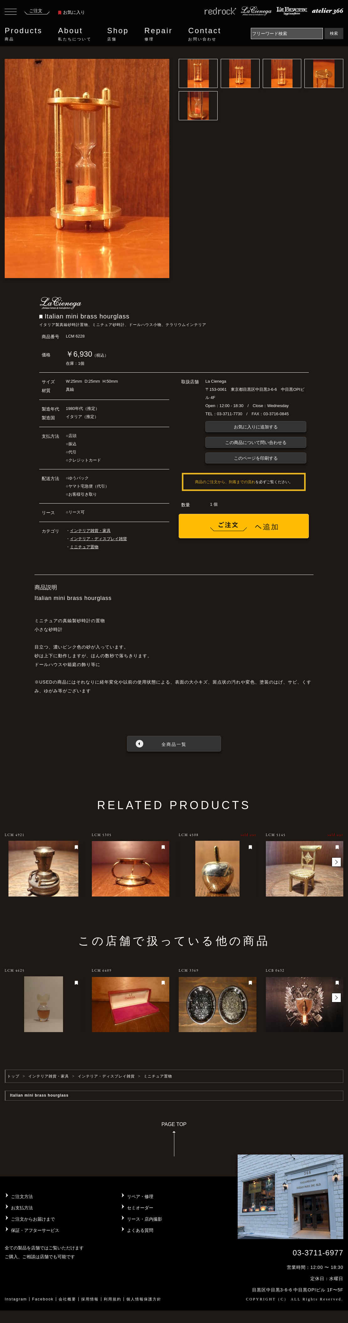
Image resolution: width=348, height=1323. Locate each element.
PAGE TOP (174, 1141)
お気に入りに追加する (256, 426)
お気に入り (71, 12)
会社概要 (67, 1299)
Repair (159, 34)
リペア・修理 (140, 1196)
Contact (204, 34)
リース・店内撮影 (144, 1219)
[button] (336, 862)
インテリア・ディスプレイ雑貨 (98, 538)
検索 (334, 33)
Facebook (43, 1299)
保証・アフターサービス (35, 1230)
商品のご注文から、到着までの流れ (225, 482)
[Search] (287, 33)
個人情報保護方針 (143, 1299)
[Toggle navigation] (11, 12)
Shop (118, 34)
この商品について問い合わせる (256, 442)
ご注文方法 (22, 1196)
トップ (13, 1076)
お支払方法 (22, 1207)
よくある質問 (140, 1230)
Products (23, 34)
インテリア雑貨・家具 (90, 530)
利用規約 (112, 1299)
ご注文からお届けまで (33, 1219)
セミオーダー (140, 1207)
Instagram (16, 1299)
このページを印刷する (256, 458)
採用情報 (90, 1299)
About (74, 34)
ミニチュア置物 (84, 547)
